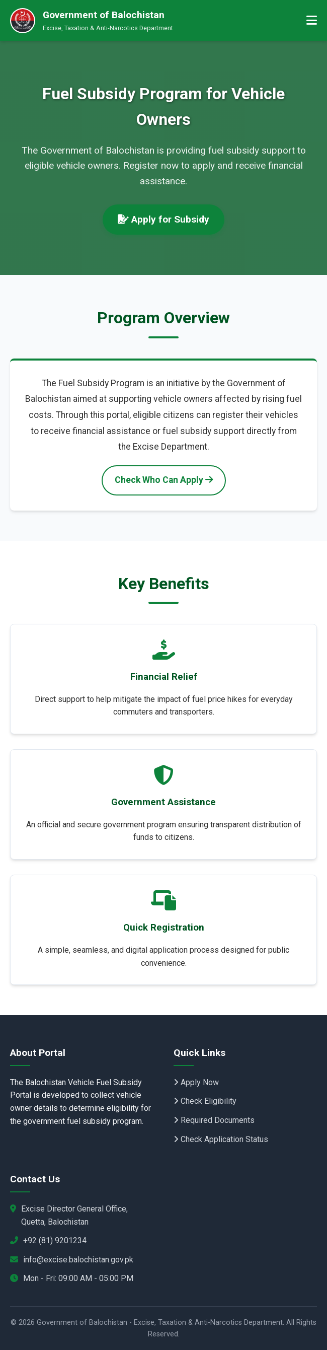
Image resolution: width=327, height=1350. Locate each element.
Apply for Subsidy (163, 219)
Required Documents (214, 1120)
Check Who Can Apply (164, 480)
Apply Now (196, 1082)
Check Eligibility (205, 1101)
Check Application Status (221, 1139)
